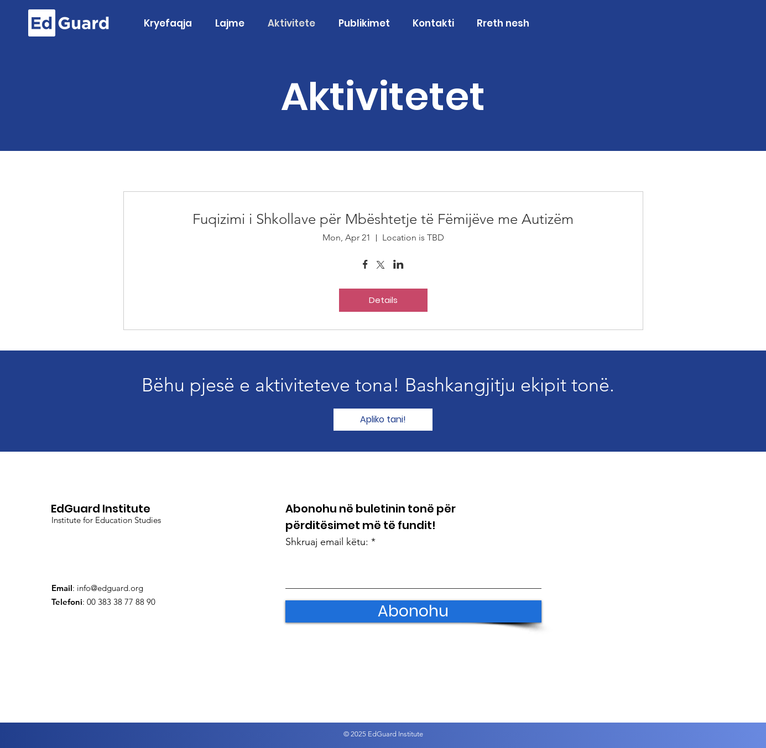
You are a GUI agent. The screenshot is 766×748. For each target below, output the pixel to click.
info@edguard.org (110, 588)
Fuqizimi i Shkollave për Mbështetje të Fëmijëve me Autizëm (383, 219)
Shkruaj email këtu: (326, 542)
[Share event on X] (380, 266)
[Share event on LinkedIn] (398, 265)
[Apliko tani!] (383, 420)
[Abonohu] (413, 611)
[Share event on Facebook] (365, 265)
